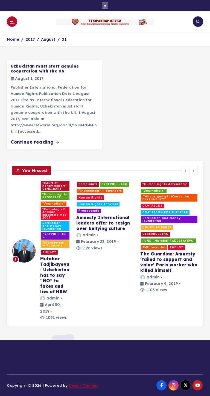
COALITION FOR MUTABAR (165, 212)
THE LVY (49, 252)
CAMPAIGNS (152, 206)
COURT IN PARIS (156, 227)
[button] (186, 171)
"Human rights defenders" (54, 196)
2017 (30, 39)
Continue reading (35, 142)
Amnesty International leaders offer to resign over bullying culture (103, 223)
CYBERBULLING (54, 235)
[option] (41, 250)
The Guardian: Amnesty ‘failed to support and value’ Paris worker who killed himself (168, 262)
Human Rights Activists (98, 204)
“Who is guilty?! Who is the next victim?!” (165, 198)
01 (64, 39)
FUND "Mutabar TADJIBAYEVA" (168, 241)
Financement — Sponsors (53, 244)
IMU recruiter (154, 247)
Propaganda (89, 210)
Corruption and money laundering (51, 225)
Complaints (88, 184)
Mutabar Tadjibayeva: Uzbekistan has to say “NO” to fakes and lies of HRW (54, 275)
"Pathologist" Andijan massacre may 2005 (54, 214)
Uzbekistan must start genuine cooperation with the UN (45, 69)
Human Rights (90, 197)
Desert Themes (83, 385)
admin (49, 298)
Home (13, 39)
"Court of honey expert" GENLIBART (54, 185)
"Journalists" (53, 203)
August (48, 39)
